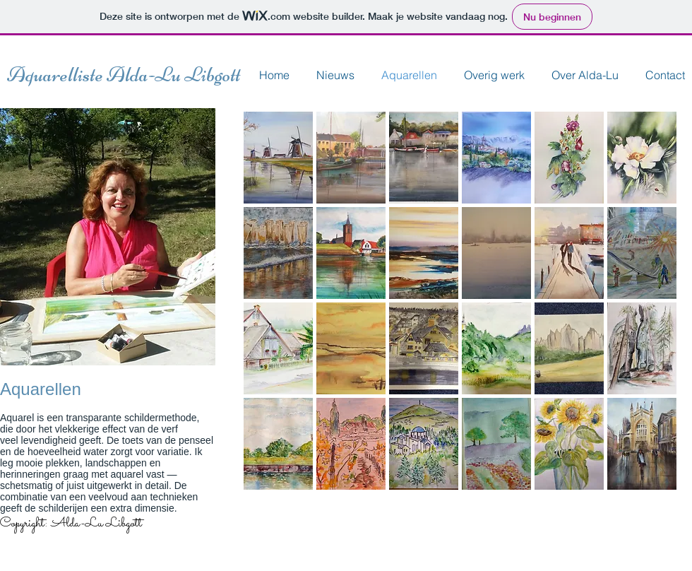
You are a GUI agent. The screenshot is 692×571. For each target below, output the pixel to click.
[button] (278, 158)
